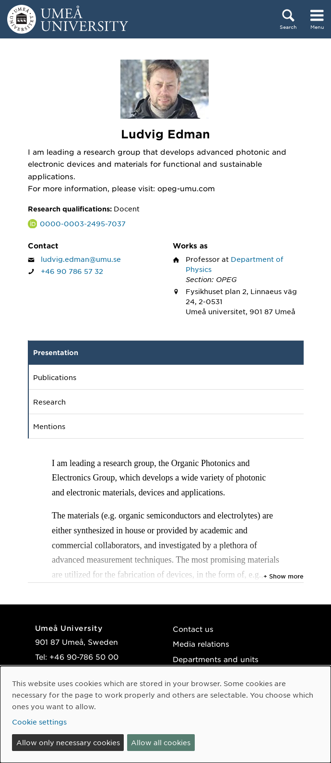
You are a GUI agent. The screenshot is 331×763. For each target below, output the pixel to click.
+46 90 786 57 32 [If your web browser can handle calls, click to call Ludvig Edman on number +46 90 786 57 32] (72, 271)
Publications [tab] (54, 377)
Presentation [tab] (55, 352)
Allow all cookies (160, 742)
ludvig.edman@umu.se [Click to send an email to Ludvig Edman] (81, 259)
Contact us (193, 628)
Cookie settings (39, 721)
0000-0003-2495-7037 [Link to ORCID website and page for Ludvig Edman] (83, 223)
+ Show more (283, 576)
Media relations (201, 643)
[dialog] (165, 714)
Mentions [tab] (49, 426)
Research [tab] (49, 401)
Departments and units (216, 659)
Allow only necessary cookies (68, 742)
